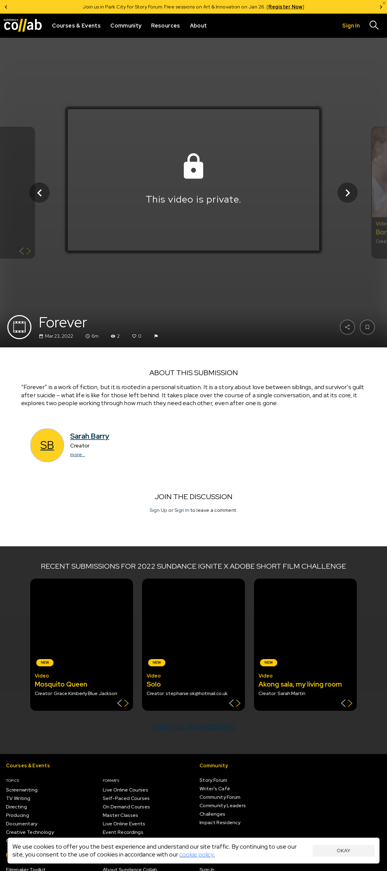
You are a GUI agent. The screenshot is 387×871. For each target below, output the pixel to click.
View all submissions (193, 726)
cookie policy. (197, 854)
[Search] (374, 26)
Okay (343, 850)
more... (77, 454)
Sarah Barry (89, 436)
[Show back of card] (25, 252)
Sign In (182, 510)
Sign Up (158, 510)
